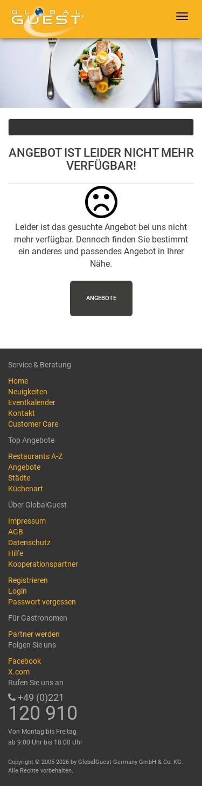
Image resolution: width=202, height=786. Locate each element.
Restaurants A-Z (35, 456)
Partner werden (34, 634)
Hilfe (15, 553)
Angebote (101, 298)
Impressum (27, 521)
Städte (19, 478)
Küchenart (25, 488)
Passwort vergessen (42, 601)
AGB (15, 531)
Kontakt (21, 413)
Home (18, 381)
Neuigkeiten (27, 391)
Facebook (24, 661)
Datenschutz (29, 542)
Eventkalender (31, 402)
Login (17, 591)
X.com (19, 671)
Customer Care (33, 424)
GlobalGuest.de (46, 19)
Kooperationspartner (43, 564)
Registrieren (28, 580)
